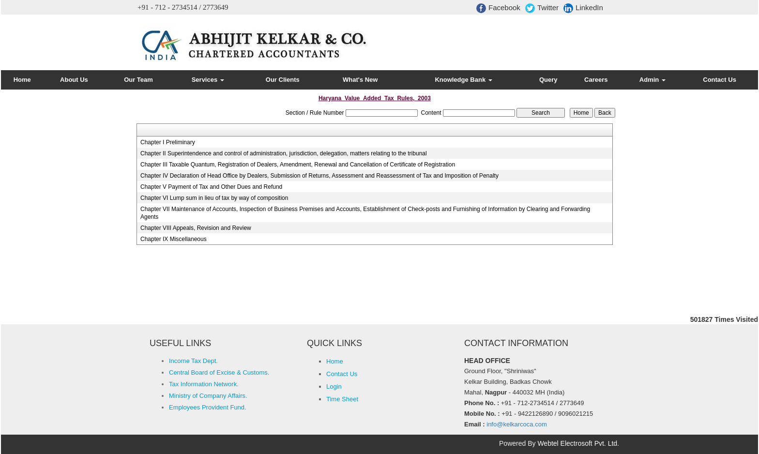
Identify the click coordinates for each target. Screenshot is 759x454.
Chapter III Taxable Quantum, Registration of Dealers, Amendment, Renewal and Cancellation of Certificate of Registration (297, 164)
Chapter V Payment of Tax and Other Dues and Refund (211, 186)
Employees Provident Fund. (207, 407)
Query (548, 79)
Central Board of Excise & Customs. (219, 372)
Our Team (138, 79)
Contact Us (719, 79)
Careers (595, 79)
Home (22, 79)
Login (334, 386)
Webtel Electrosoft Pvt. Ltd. (578, 443)
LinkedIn (583, 8)
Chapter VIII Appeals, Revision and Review (195, 228)
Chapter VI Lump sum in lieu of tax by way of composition (214, 198)
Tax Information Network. (204, 384)
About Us (74, 79)
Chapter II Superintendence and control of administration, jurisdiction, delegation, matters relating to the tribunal (283, 153)
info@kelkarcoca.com (516, 424)
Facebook (498, 8)
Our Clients (283, 79)
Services (208, 79)
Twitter (542, 8)
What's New (360, 79)
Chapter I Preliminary (167, 142)
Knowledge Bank (463, 79)
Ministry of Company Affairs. (208, 395)
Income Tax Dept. (193, 360)
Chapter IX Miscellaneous (173, 239)
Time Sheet (342, 399)
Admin (652, 79)
